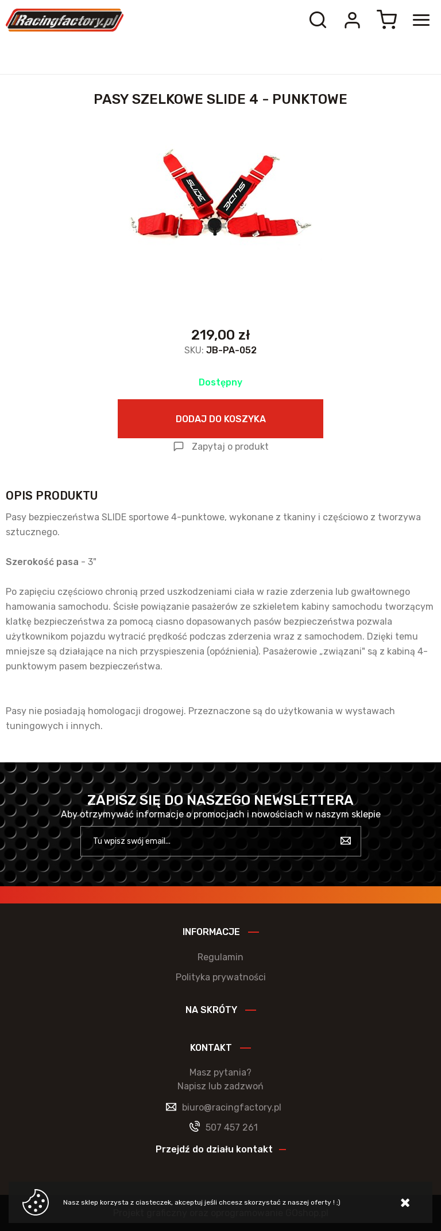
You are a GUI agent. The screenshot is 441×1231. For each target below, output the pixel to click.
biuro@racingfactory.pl (231, 1107)
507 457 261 (232, 1127)
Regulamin (220, 957)
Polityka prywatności (221, 977)
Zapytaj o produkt (230, 446)
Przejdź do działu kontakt (214, 1149)
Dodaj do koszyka (221, 419)
